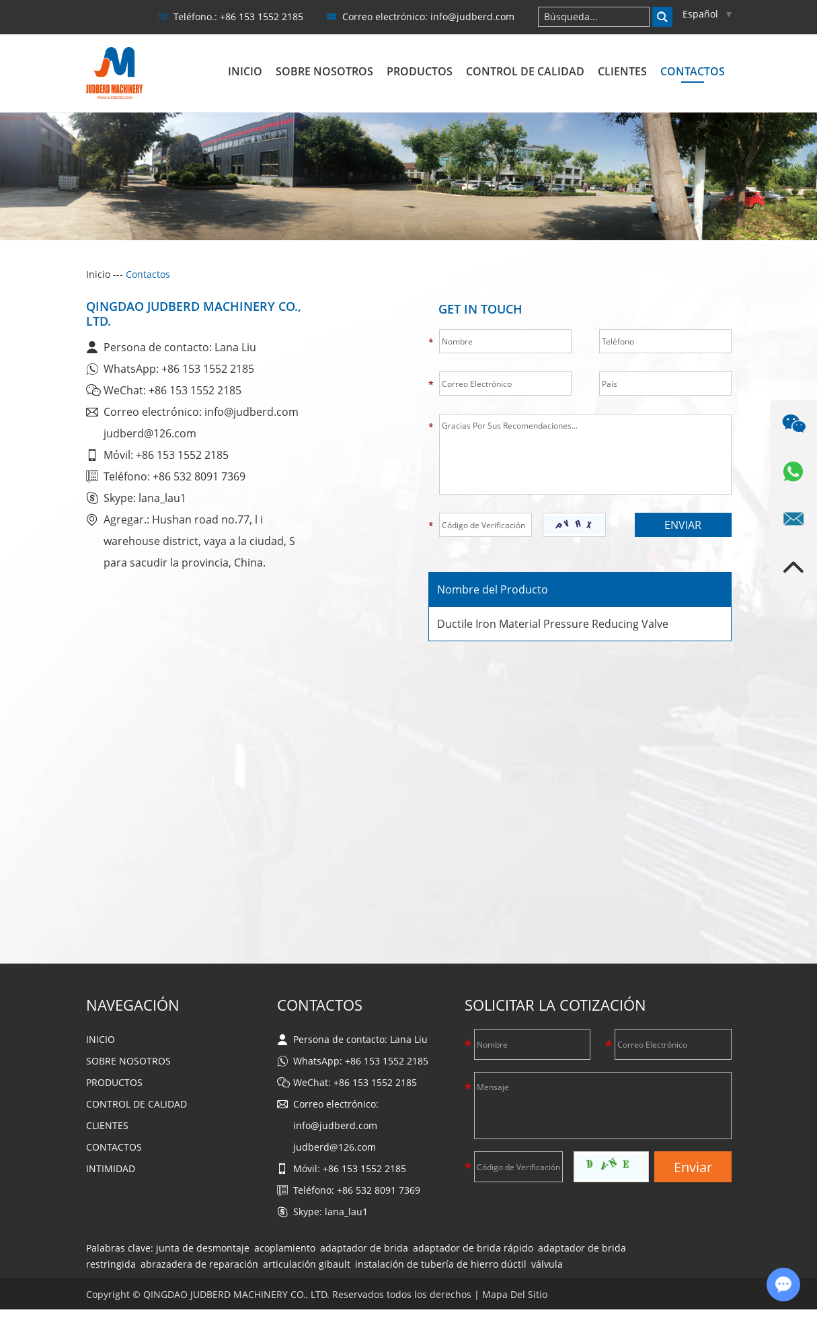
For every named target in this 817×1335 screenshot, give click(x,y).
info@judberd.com (472, 16)
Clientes (622, 71)
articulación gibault (306, 1264)
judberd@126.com (150, 433)
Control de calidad (525, 71)
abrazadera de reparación (199, 1264)
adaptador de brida (364, 1247)
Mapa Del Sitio (514, 1294)
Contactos (692, 71)
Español (707, 13)
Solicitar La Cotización (555, 1005)
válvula (547, 1264)
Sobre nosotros (324, 71)
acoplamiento (284, 1247)
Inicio (245, 71)
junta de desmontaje (202, 1247)
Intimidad (110, 1168)
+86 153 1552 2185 (207, 368)
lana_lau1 (162, 498)
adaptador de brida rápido (473, 1247)
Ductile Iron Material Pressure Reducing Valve (552, 623)
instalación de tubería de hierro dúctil (441, 1264)
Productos (420, 71)
